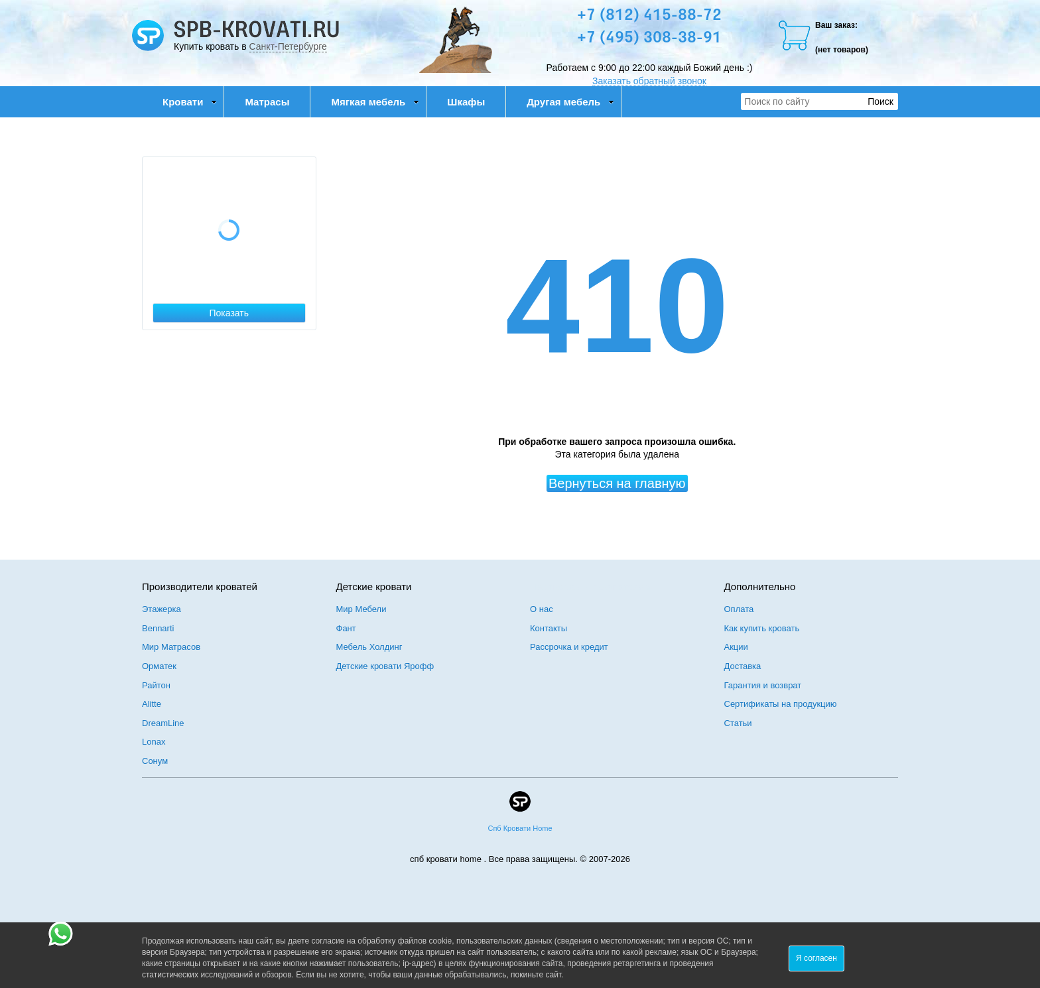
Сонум (155, 761)
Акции (736, 647)
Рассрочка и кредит (569, 647)
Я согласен (816, 958)
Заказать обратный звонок (649, 81)
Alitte (151, 704)
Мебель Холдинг (369, 647)
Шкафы (466, 101)
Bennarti (158, 628)
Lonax (153, 742)
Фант (346, 628)
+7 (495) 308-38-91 (649, 38)
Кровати (189, 101)
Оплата (739, 609)
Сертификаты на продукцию (780, 704)
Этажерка (161, 609)
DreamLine (163, 723)
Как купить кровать (762, 628)
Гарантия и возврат (763, 685)
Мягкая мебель (375, 101)
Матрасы (267, 101)
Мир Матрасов (171, 647)
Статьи (738, 723)
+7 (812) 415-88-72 (649, 16)
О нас (541, 609)
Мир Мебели (361, 609)
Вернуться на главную (617, 483)
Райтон (156, 685)
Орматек (159, 666)
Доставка (742, 666)
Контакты (548, 628)
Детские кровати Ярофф (385, 666)
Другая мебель (570, 101)
